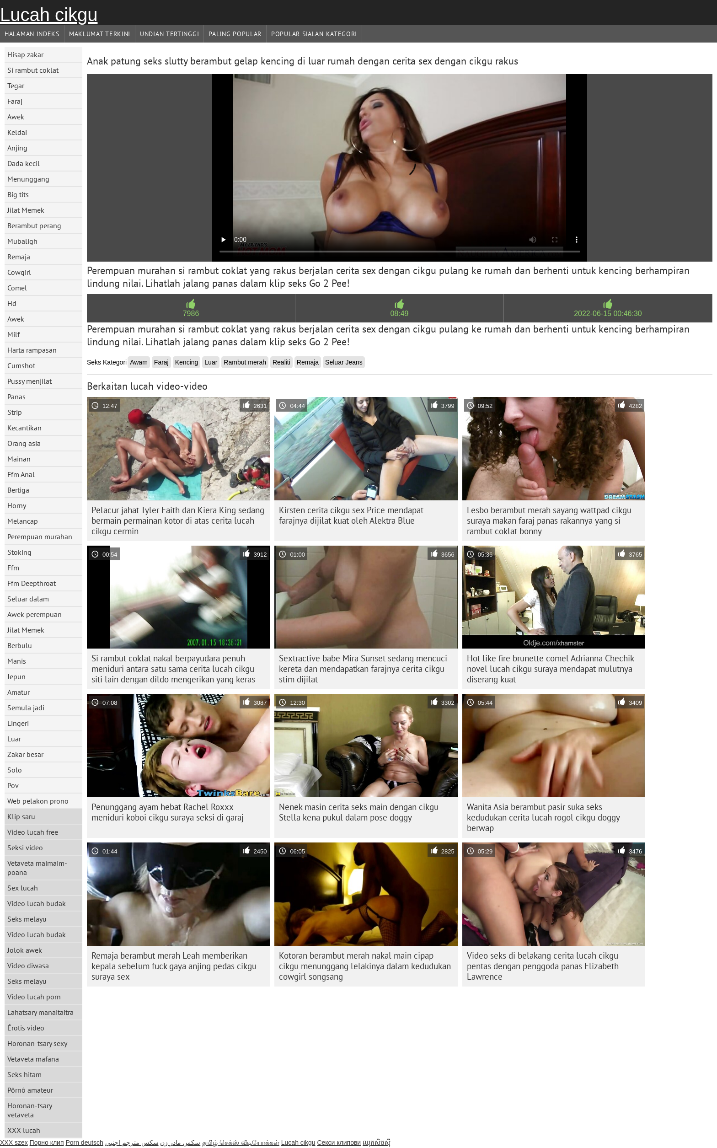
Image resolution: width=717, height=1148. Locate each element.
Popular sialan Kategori (314, 34)
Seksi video (25, 847)
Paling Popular (235, 34)
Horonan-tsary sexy (37, 1043)
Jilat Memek (25, 210)
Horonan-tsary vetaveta (29, 1110)
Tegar (15, 85)
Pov (13, 785)
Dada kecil (23, 163)
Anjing (17, 147)
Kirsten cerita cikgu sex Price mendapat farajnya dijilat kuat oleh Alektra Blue (351, 515)
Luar (14, 738)
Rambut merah (245, 362)
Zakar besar (25, 754)
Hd (11, 303)
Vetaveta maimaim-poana (37, 867)
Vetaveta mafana (33, 1058)
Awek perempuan (34, 614)
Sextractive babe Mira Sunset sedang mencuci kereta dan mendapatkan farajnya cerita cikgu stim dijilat (363, 669)
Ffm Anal (21, 474)
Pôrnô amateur (30, 1089)
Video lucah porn (34, 996)
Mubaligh (22, 241)
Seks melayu (27, 918)
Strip (14, 412)
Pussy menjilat (29, 381)
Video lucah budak (36, 903)
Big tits (18, 194)
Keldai (17, 132)
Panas (16, 396)
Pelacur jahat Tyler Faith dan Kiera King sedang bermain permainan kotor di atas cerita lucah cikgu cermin (177, 520)
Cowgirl (19, 272)
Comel (17, 287)
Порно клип (47, 1142)
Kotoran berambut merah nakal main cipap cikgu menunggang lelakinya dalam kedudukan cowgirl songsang (365, 966)
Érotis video (25, 1027)
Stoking (19, 552)
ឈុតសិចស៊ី (377, 1142)
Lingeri (18, 723)
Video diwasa (28, 965)
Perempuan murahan (39, 536)
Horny (16, 505)
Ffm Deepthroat (31, 583)
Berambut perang (34, 225)
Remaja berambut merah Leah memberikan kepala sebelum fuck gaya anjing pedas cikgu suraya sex (174, 966)
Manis (16, 660)
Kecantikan (24, 427)
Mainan (19, 458)
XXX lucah (23, 1130)
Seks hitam (24, 1074)
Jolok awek (24, 950)
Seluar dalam (28, 598)
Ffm (13, 567)
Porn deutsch (84, 1142)
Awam (139, 362)
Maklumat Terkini (99, 34)
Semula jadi (25, 707)
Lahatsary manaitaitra (40, 1012)
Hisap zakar (25, 54)
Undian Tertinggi (169, 34)
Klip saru (21, 816)
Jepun (16, 676)
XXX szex (14, 1142)
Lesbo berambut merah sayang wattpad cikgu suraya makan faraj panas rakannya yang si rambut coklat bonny (549, 520)
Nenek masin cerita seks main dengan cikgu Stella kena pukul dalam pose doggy (359, 812)
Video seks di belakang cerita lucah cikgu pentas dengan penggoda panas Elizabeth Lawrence (543, 966)
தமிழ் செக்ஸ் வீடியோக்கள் (240, 1142)
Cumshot (21, 365)
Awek (15, 116)
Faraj (14, 101)
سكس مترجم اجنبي (132, 1142)
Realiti (281, 362)
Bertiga (18, 489)
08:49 (399, 313)
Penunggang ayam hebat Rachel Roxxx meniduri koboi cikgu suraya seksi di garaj (167, 812)
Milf (13, 334)
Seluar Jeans (344, 362)
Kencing (186, 362)
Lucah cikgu (48, 15)
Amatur (18, 692)
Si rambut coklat (33, 70)
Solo (14, 769)
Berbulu (19, 645)
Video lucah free (32, 832)
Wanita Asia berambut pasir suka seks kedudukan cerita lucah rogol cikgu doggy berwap (543, 817)
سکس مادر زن (180, 1142)
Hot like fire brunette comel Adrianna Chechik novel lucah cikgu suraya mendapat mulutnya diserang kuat (550, 669)
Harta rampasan (32, 349)
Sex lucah (22, 887)
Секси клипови (339, 1142)
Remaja (18, 256)
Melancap (22, 521)
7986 (191, 313)
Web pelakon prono (38, 800)
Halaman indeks (32, 34)
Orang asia (24, 443)
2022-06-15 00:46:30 (608, 313)
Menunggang (28, 178)
